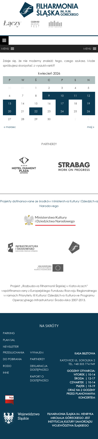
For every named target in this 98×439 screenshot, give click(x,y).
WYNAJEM (37, 352)
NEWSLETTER (11, 346)
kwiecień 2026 (49, 73)
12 (88, 95)
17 (62, 103)
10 (62, 95)
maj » (90, 127)
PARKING (9, 333)
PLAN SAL (9, 340)
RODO (7, 366)
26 (88, 111)
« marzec (10, 127)
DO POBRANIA (12, 359)
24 (62, 111)
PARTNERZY (37, 359)
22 (35, 111)
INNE (6, 372)
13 (9, 103)
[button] (5, 49)
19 (88, 103)
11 (75, 95)
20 (9, 111)
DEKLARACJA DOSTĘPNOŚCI (39, 368)
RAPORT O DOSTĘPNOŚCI (39, 378)
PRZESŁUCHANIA (13, 352)
